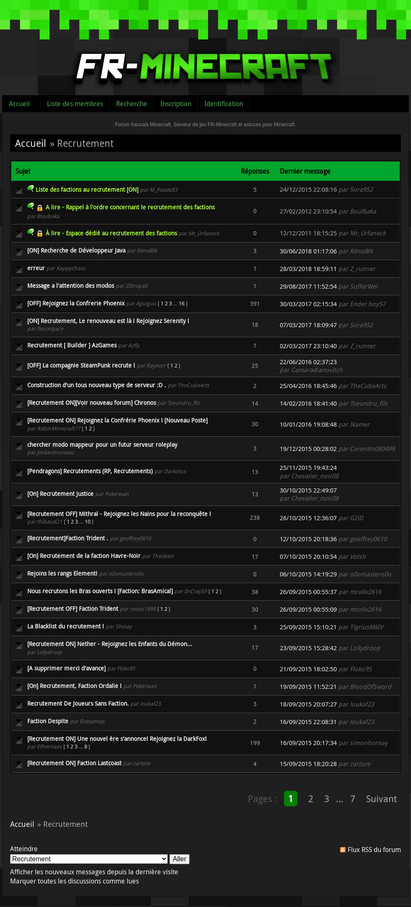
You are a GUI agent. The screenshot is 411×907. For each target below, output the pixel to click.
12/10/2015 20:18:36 (308, 539)
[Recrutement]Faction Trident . (67, 538)
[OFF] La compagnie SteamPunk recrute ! (81, 365)
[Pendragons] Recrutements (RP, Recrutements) (90, 471)
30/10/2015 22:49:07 (308, 490)
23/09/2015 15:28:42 (308, 648)
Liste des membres (75, 103)
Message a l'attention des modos (70, 285)
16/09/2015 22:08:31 (308, 722)
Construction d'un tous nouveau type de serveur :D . (96, 385)
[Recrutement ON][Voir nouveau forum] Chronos (91, 403)
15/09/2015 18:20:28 (308, 764)
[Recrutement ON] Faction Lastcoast (74, 763)
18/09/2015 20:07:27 (308, 704)
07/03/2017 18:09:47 (308, 325)
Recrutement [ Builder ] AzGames (72, 345)
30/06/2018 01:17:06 (308, 251)
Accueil (19, 103)
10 (88, 521)
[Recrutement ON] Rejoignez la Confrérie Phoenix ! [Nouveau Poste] (117, 420)
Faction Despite (47, 721)
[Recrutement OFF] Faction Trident (72, 608)
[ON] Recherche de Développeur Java (76, 250)
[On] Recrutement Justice (60, 494)
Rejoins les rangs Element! (62, 573)
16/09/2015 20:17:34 (308, 743)
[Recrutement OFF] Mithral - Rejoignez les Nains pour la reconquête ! (119, 514)
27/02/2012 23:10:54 (308, 211)
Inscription (175, 103)
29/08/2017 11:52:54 (308, 286)
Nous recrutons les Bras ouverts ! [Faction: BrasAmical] (100, 591)
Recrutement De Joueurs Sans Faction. (78, 703)
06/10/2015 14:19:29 (308, 574)
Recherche (131, 103)
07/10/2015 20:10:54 (308, 556)
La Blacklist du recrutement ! (65, 626)
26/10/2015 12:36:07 (308, 518)
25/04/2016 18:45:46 (308, 386)
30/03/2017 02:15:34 (308, 304)
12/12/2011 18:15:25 (308, 233)
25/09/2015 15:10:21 (308, 627)
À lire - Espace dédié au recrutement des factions (111, 233)
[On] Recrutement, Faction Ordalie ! (74, 686)
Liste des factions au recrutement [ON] (87, 189)
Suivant (381, 798)
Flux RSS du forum (374, 849)
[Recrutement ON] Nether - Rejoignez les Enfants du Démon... (109, 644)
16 (182, 303)
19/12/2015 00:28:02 (308, 449)
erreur (36, 268)
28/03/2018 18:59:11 (308, 269)
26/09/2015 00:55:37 (308, 592)
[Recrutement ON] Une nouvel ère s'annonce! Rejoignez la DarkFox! (117, 739)
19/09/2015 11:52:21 (308, 687)
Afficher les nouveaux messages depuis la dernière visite (94, 871)
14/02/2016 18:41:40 (308, 403)
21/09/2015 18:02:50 (308, 669)
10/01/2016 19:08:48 (308, 424)
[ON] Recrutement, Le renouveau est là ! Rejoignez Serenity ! (108, 321)
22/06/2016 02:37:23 (308, 362)
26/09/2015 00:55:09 (308, 609)
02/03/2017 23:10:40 (308, 346)
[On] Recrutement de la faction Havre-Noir (83, 556)
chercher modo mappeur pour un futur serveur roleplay (102, 444)
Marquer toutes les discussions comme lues (74, 881)
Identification (223, 103)
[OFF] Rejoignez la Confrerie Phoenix (76, 303)
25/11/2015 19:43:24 (308, 468)
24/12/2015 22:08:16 (308, 189)
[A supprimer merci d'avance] (66, 668)
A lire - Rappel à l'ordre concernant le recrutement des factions (130, 207)
